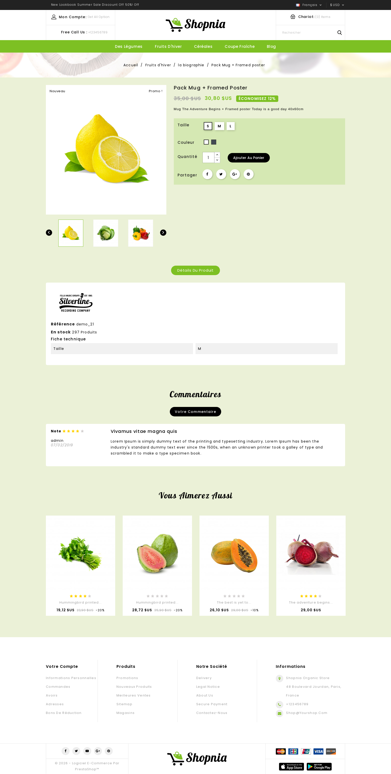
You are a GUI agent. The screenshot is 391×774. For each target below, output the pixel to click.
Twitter (76, 751)
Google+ (235, 174)
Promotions (127, 678)
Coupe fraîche (240, 46)
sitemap (124, 704)
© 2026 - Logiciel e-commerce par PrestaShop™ (87, 766)
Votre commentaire (195, 411)
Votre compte (62, 666)
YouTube (87, 751)
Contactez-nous (212, 712)
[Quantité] (208, 157)
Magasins (125, 712)
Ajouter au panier (248, 157)
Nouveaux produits (134, 686)
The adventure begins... (311, 602)
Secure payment (212, 704)
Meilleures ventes (133, 695)
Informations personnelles (71, 678)
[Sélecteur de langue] (309, 5)
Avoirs (52, 695)
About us (204, 695)
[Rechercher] (310, 32)
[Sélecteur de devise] (337, 5)
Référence (63, 324)
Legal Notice (208, 686)
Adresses (55, 704)
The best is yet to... (234, 602)
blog (271, 46)
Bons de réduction (64, 712)
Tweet (221, 174)
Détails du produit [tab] (195, 270)
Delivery (204, 678)
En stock (61, 332)
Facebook (66, 751)
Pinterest (249, 174)
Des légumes (129, 46)
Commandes (58, 686)
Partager (207, 174)
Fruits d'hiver (168, 46)
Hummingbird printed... (80, 602)
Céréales (203, 46)
